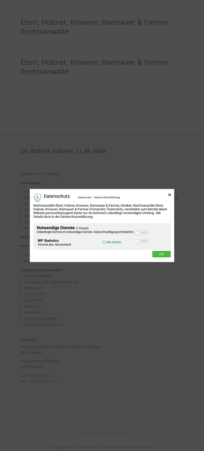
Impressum (84, 197)
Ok (161, 254)
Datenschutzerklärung (107, 197)
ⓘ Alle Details (111, 242)
